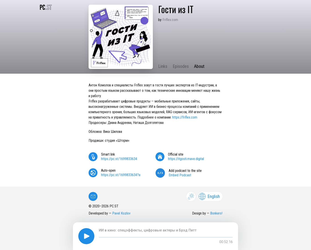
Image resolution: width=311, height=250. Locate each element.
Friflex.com (170, 20)
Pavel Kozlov (121, 213)
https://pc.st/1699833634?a (120, 175)
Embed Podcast (180, 175)
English (209, 196)
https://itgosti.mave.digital (186, 159)
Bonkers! (216, 213)
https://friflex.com (184, 117)
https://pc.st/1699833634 (119, 159)
